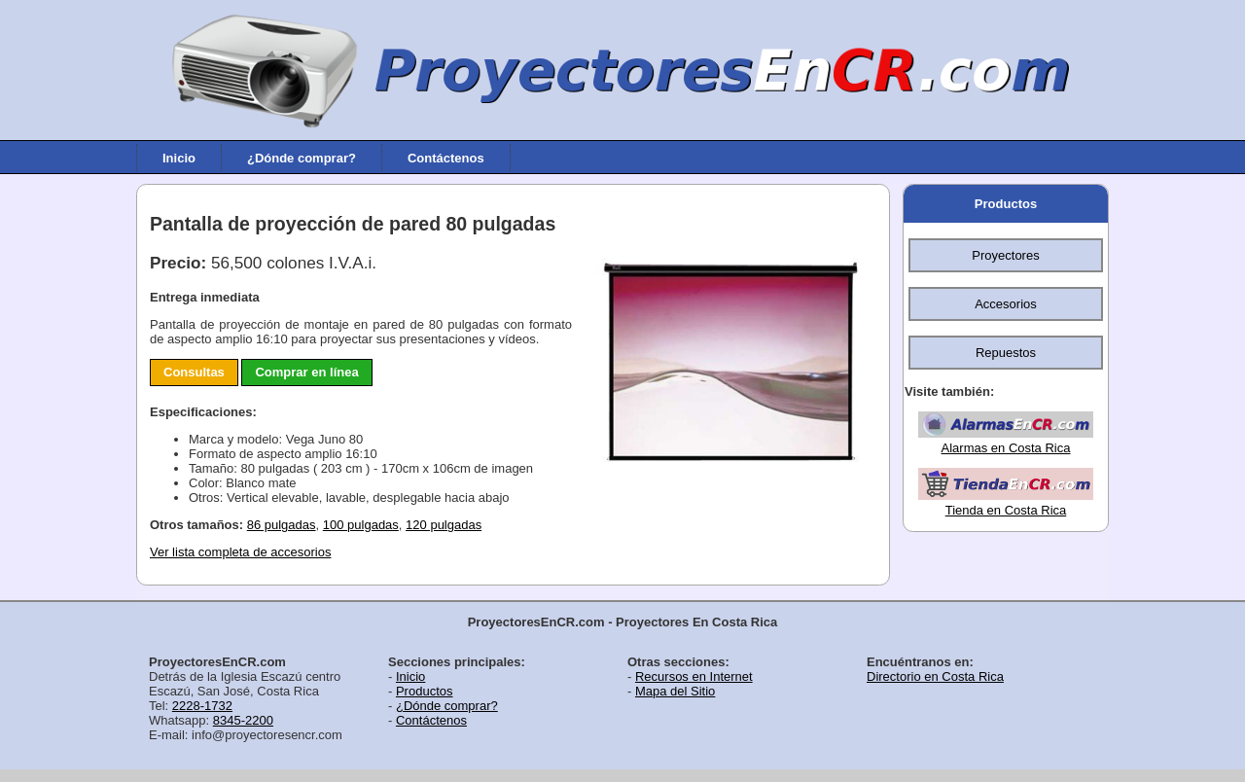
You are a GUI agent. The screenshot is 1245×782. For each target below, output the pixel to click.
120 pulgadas (443, 524)
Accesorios (1006, 304)
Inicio (179, 157)
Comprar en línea (306, 372)
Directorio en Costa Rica (935, 676)
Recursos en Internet (694, 676)
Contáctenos (446, 157)
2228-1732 (202, 705)
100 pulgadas (361, 524)
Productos (1006, 203)
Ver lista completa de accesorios (240, 552)
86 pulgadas (281, 524)
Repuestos (1006, 352)
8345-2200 (243, 720)
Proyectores (1005, 255)
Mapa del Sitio (675, 691)
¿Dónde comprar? (301, 157)
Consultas (194, 372)
